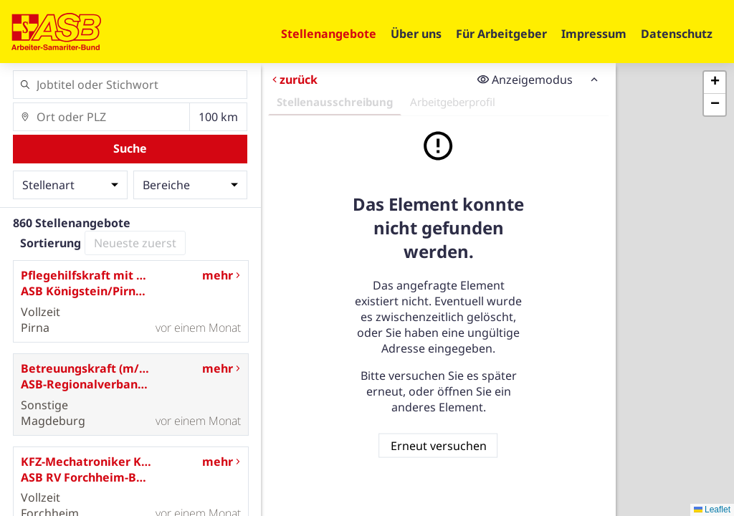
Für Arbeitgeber (501, 34)
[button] (714, 83)
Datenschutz (676, 34)
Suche (130, 148)
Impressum (593, 34)
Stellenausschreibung (334, 102)
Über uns (416, 34)
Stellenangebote (328, 34)
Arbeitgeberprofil (452, 102)
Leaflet (712, 510)
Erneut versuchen (438, 445)
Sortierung (50, 243)
